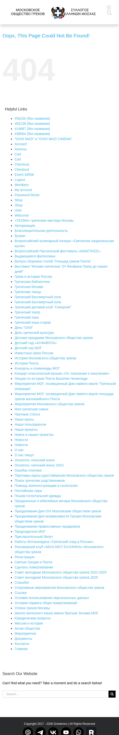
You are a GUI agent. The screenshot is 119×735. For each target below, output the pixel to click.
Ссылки (21, 593)
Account (21, 144)
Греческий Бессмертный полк (38, 297)
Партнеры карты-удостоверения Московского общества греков (64, 475)
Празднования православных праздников (47, 526)
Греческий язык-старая (33, 322)
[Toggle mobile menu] (109, 7)
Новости (21, 440)
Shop (19, 200)
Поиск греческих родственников (40, 480)
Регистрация (25, 557)
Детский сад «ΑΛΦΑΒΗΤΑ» (36, 343)
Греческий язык (27, 317)
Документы (23, 639)
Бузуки (20, 236)
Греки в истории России (33, 277)
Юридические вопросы (33, 618)
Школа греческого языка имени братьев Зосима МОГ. (57, 613)
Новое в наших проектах (34, 435)
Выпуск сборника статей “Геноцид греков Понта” (53, 261)
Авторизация (25, 226)
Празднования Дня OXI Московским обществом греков (58, 511)
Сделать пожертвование (34, 567)
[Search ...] (55, 694)
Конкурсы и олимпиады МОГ (37, 368)
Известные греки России (34, 353)
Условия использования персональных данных (52, 598)
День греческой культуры (34, 333)
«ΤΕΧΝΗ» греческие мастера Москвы (44, 220)
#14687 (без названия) (32, 129)
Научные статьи (27, 414)
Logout (20, 180)
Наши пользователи (30, 424)
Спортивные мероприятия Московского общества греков (59, 588)
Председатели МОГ (30, 531)
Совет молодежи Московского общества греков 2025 (56, 577)
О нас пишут (24, 455)
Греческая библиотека (32, 282)
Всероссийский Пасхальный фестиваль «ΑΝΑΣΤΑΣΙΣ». (58, 251)
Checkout (22, 164)
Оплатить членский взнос (35, 460)
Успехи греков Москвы (32, 608)
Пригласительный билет (34, 537)
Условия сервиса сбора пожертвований (46, 603)
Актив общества (27, 628)
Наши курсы (24, 419)
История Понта (26, 363)
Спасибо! (22, 582)
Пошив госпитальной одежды (38, 496)
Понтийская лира (28, 491)
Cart (18, 154)
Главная (21, 649)
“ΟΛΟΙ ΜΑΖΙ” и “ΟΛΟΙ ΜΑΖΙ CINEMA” (43, 139)
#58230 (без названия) (32, 118)
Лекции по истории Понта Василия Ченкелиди (51, 378)
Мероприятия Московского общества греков (49, 404)
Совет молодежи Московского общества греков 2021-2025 (61, 572)
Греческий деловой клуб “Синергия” (43, 307)
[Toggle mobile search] (109, 12)
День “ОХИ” (24, 327)
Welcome (22, 215)
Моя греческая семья (31, 409)
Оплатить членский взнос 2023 (39, 465)
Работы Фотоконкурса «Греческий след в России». (54, 542)
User (18, 210)
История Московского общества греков (45, 358)
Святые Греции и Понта (33, 562)
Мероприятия (25, 633)
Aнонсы (21, 149)
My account (23, 190)
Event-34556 (24, 175)
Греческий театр (27, 312)
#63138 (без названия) (32, 124)
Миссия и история (29, 623)
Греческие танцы (28, 292)
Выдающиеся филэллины (35, 256)
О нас (19, 450)
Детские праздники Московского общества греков (54, 338)
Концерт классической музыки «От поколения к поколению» (62, 373)
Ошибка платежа (28, 470)
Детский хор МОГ (28, 348)
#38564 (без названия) (32, 134)
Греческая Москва (29, 287)
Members (22, 185)
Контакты (22, 644)
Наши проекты (26, 429)
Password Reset (27, 195)
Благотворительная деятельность (41, 231)
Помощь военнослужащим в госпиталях (46, 486)
